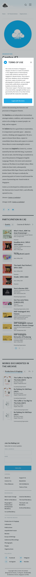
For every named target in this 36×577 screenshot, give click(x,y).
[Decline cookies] (31, 62)
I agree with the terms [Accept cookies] (18, 101)
